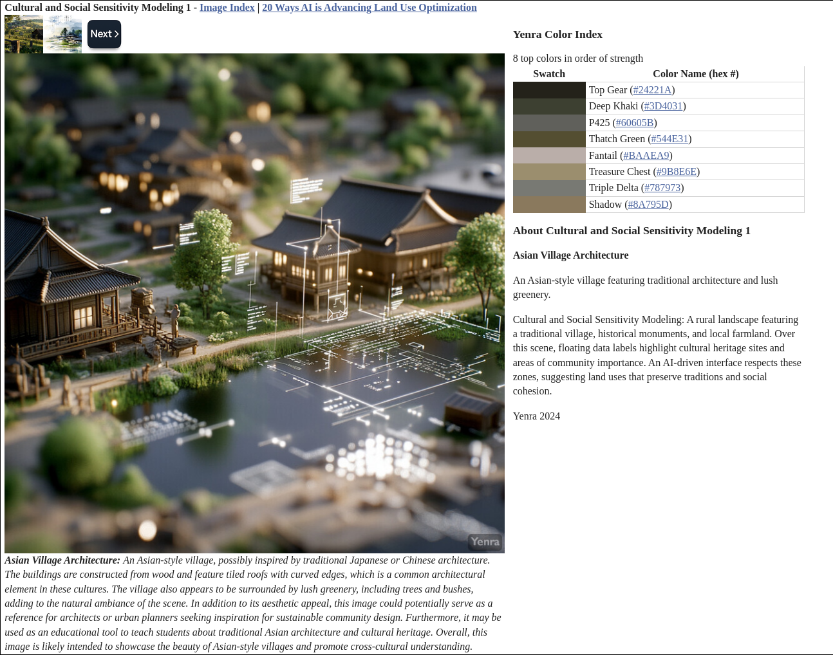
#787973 (662, 187)
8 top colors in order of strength (578, 58)
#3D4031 (663, 105)
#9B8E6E (677, 171)
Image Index (227, 7)
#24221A (652, 89)
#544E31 (669, 138)
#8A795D (648, 204)
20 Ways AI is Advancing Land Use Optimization (369, 7)
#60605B (635, 122)
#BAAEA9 (646, 155)
